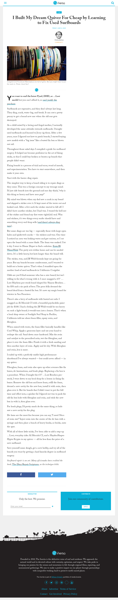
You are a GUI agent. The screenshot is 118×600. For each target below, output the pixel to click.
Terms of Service (68, 589)
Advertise (53, 589)
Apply (86, 507)
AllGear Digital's (57, 577)
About (44, 589)
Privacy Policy (70, 594)
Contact (44, 594)
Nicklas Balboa (59, 40)
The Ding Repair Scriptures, (25, 465)
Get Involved (55, 594)
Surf (59, 12)
